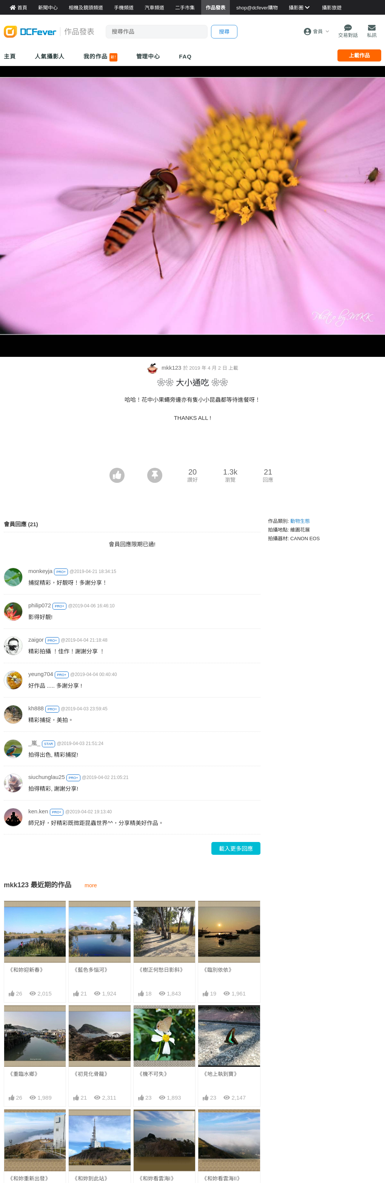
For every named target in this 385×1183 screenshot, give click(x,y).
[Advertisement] (192, 447)
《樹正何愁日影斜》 (161, 970)
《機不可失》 (153, 1074)
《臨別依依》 (218, 970)
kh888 (36, 708)
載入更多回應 (236, 848)
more (91, 885)
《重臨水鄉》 (24, 1074)
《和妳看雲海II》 (222, 1123)
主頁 (10, 56)
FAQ (185, 56)
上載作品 (359, 55)
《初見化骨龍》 (90, 1074)
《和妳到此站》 (90, 1178)
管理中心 (148, 56)
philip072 (39, 605)
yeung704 (40, 674)
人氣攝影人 (50, 56)
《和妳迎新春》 (26, 970)
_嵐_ (34, 743)
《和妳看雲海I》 (156, 1123)
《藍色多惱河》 (90, 970)
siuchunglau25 (46, 777)
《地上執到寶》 (220, 1074)
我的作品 (100, 57)
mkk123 (165, 367)
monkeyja (40, 571)
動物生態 (300, 521)
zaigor (36, 639)
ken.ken (38, 811)
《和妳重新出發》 (29, 1178)
